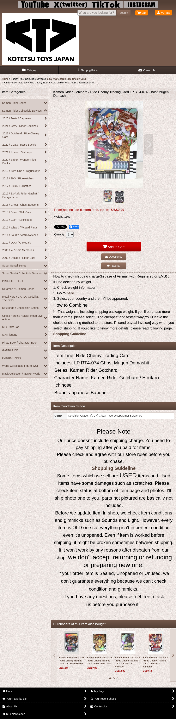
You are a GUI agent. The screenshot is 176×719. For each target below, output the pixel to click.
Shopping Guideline (69, 334)
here (70, 293)
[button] (88, 70)
